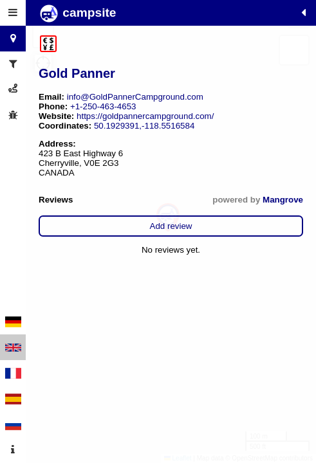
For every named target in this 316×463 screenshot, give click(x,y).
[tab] (13, 13)
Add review (171, 226)
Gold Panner (77, 73)
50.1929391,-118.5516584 (144, 126)
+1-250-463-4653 (103, 106)
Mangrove (283, 199)
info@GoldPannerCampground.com (135, 97)
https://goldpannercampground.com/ (145, 116)
